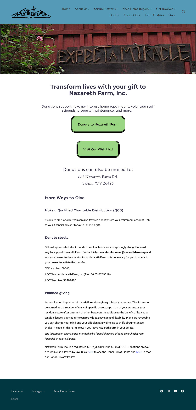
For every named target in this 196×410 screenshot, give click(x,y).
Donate (114, 15)
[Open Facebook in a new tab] (162, 391)
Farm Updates (154, 15)
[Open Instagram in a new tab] (168, 391)
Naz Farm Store (64, 391)
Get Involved (165, 9)
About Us (82, 9)
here (90, 352)
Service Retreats (106, 9)
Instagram (38, 391)
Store (171, 15)
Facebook (17, 391)
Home (66, 9)
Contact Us (132, 15)
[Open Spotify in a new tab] (182, 391)
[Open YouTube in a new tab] (175, 391)
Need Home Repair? (136, 9)
